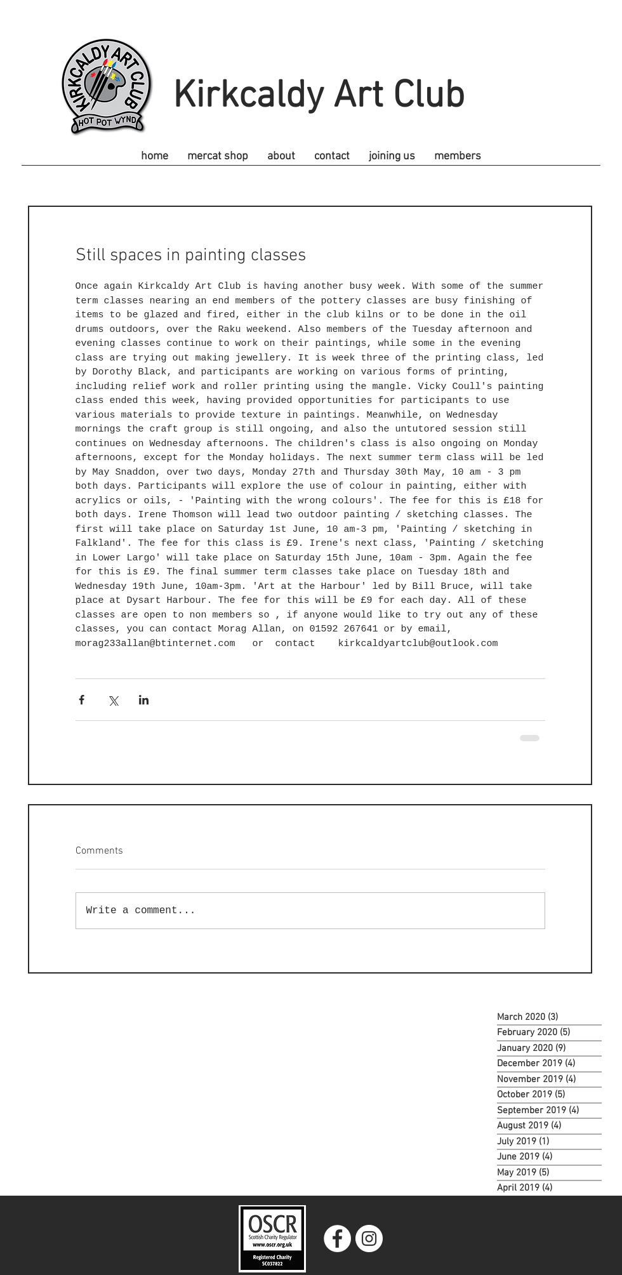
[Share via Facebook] (82, 700)
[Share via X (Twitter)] (113, 700)
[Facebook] (337, 1238)
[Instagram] (369, 1238)
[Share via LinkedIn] (144, 700)
